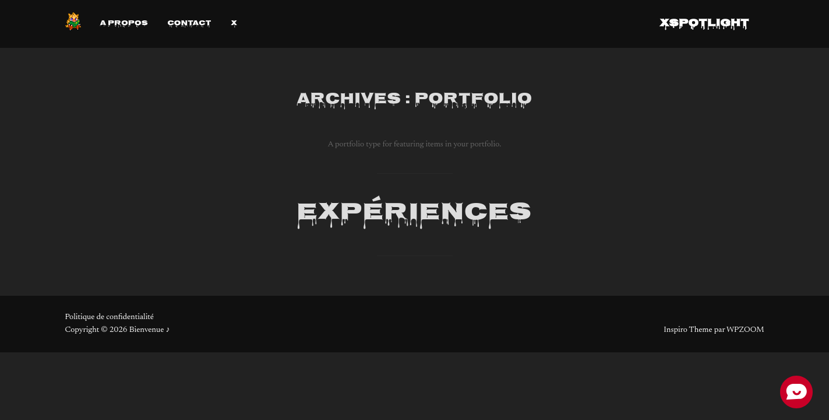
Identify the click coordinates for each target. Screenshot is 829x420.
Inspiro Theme (688, 330)
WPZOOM (745, 330)
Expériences (414, 213)
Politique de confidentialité (109, 317)
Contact (189, 24)
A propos (124, 24)
